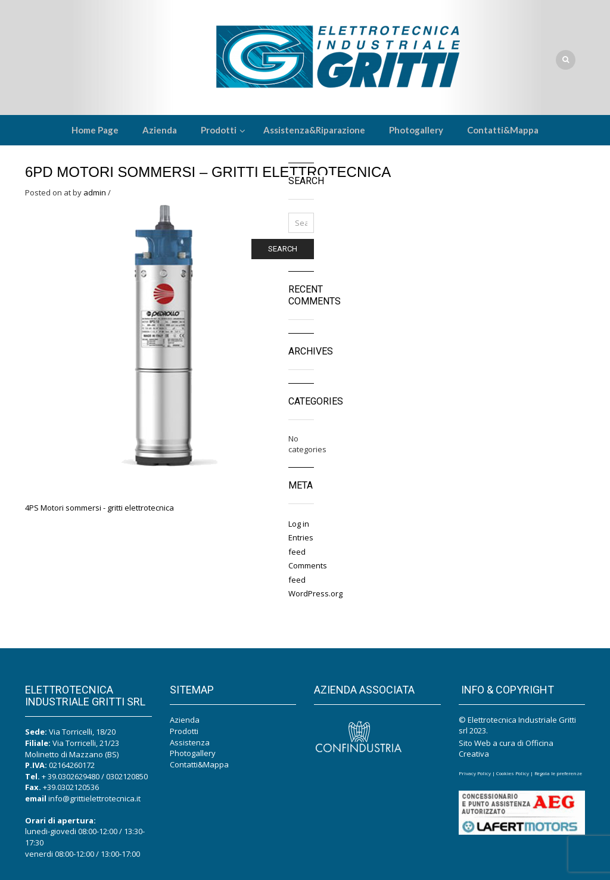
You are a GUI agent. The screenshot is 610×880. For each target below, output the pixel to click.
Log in (298, 523)
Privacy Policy (475, 773)
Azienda (185, 719)
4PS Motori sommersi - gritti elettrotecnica (99, 507)
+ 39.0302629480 (70, 776)
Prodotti (184, 731)
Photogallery (193, 753)
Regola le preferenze (558, 773)
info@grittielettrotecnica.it (94, 798)
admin (94, 192)
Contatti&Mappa (199, 764)
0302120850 (127, 776)
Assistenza (190, 742)
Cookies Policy (512, 773)
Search (282, 248)
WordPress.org (315, 593)
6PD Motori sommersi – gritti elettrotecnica (208, 172)
